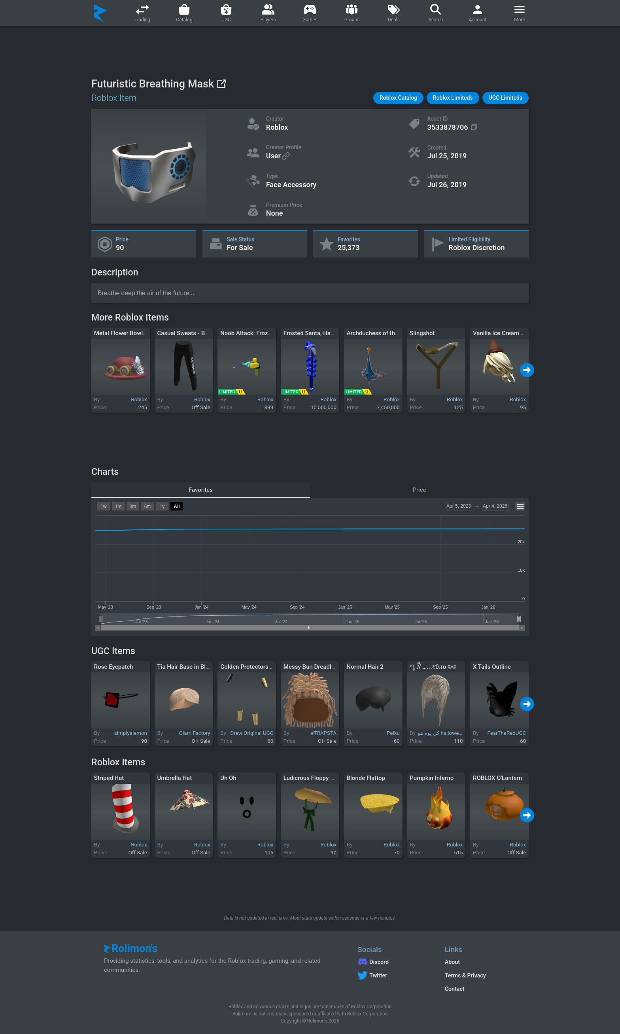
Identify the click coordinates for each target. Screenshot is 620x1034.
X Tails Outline (492, 666)
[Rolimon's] (100, 13)
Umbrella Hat (174, 778)
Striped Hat (109, 778)
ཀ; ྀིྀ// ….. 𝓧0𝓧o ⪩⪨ (433, 666)
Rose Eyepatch (113, 666)
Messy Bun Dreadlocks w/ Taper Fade (333, 666)
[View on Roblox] (221, 83)
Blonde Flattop (366, 778)
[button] (398, 98)
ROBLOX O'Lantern (497, 778)
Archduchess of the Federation (387, 333)
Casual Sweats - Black (186, 333)
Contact (455, 989)
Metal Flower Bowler (121, 333)
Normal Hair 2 (365, 666)
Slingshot (422, 333)
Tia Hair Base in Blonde (188, 666)
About (452, 962)
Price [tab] (419, 489)
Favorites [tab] (201, 489)
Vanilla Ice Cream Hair (502, 333)
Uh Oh (228, 778)
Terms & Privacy (465, 975)
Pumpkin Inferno (432, 778)
